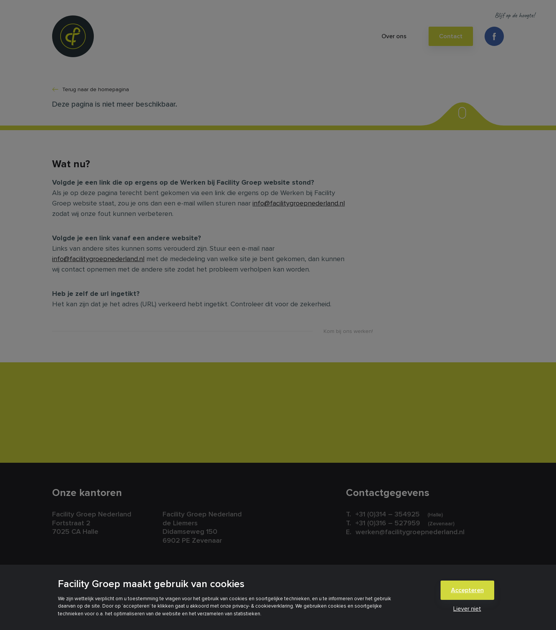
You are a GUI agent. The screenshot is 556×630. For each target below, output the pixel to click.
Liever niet (467, 609)
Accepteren (467, 590)
